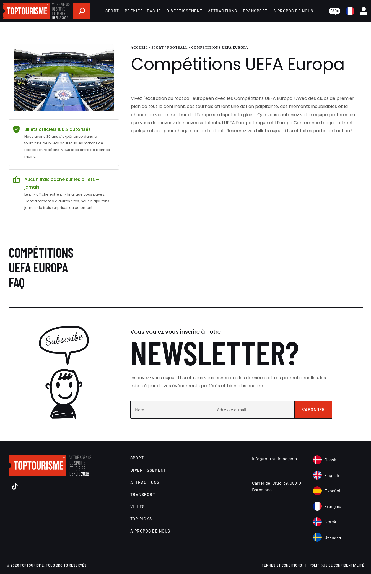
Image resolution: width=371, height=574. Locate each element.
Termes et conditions (282, 565)
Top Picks (141, 518)
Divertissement (185, 11)
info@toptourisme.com (274, 458)
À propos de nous (293, 11)
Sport (112, 11)
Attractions (222, 11)
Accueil (139, 48)
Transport (255, 11)
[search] (81, 11)
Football (177, 48)
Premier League (143, 11)
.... (254, 467)
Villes (137, 506)
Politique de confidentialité (337, 565)
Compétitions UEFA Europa (219, 48)
